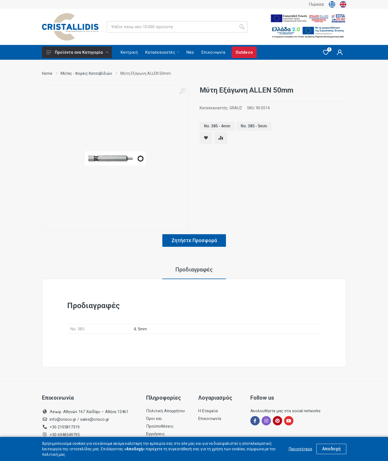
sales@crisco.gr (94, 419)
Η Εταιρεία (208, 410)
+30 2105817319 (64, 427)
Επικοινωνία (209, 418)
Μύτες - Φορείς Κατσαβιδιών (86, 73)
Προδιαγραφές (194, 269)
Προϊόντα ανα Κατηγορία (77, 52)
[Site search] (171, 27)
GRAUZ (236, 108)
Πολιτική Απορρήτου (165, 410)
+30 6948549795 (65, 434)
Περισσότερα (300, 449)
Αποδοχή (331, 448)
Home (47, 73)
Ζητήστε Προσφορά (194, 240)
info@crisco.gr (63, 419)
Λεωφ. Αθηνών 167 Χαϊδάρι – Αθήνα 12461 (89, 411)
